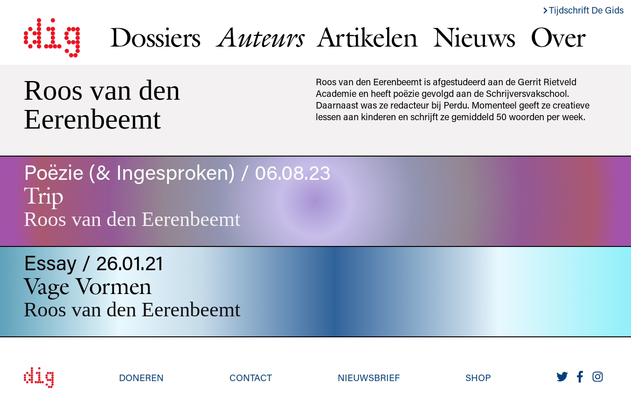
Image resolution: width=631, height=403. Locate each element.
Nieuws (474, 36)
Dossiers (155, 36)
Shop (478, 377)
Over (557, 36)
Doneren (141, 377)
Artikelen (367, 36)
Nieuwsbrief (369, 377)
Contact (250, 377)
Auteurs (258, 37)
